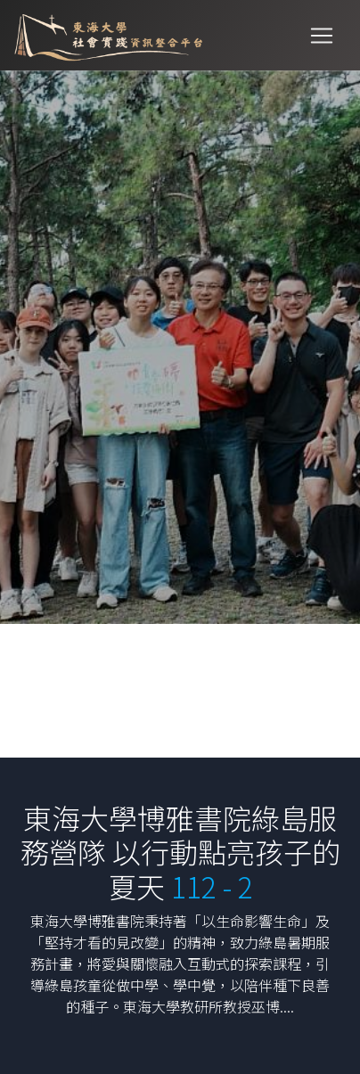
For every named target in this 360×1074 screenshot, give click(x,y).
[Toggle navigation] (322, 36)
